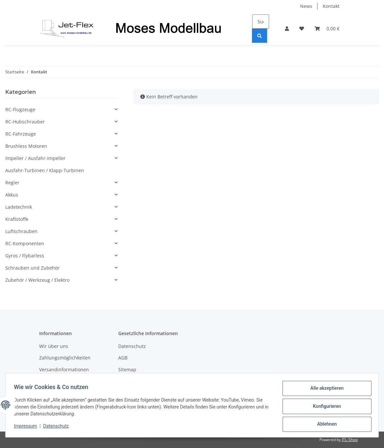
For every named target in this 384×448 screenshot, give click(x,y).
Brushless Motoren (26, 146)
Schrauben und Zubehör (32, 268)
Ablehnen (324, 424)
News (306, 6)
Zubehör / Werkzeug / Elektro (37, 280)
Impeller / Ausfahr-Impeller (35, 158)
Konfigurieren (325, 407)
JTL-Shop (350, 439)
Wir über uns (53, 346)
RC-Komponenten (24, 243)
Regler (12, 182)
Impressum (27, 427)
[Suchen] (260, 21)
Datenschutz (132, 346)
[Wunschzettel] (301, 28)
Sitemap (127, 369)
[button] (287, 28)
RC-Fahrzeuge (20, 134)
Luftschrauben (21, 231)
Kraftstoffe (16, 219)
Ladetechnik (18, 207)
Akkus (11, 195)
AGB (122, 358)
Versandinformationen (64, 369)
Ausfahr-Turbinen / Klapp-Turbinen (44, 170)
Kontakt (331, 6)
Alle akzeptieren (324, 390)
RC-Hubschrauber (25, 122)
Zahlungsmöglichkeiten (65, 358)
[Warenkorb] (327, 28)
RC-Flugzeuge (20, 109)
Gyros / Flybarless (24, 255)
